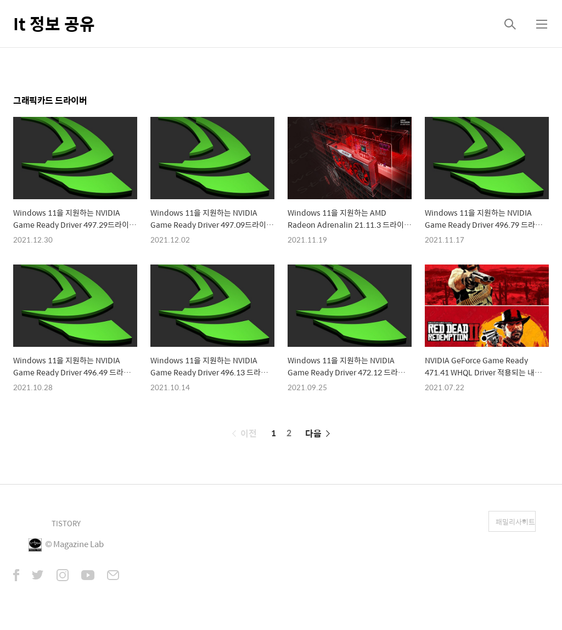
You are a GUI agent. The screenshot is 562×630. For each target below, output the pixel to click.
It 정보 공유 (54, 23)
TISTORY (66, 523)
